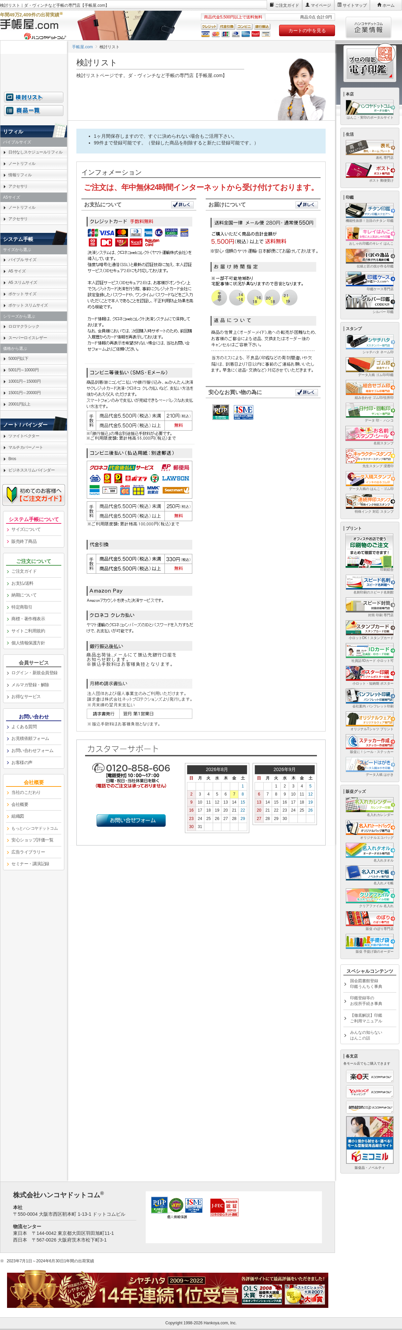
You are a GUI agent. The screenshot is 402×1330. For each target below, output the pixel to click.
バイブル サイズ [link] (22, 259)
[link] (33, 829)
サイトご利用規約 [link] (28, 630)
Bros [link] (12, 458)
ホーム (389, 5)
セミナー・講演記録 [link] (30, 863)
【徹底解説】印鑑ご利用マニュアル (366, 1018)
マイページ (321, 5)
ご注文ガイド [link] (24, 571)
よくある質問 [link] (24, 726)
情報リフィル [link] (19, 175)
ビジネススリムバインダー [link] (31, 470)
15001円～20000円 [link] (24, 392)
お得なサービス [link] (26, 696)
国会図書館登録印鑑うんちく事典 (366, 983)
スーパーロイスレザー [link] (27, 337)
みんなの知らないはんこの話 (366, 1035)
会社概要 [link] (19, 804)
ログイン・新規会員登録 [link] (34, 672)
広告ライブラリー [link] (28, 851)
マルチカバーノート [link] (25, 447)
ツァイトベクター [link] (23, 436)
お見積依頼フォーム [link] (30, 738)
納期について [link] (24, 594)
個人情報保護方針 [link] (28, 642)
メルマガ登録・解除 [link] (30, 684)
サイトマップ (355, 5)
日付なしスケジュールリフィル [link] (35, 152)
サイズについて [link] (26, 529)
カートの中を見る (307, 30)
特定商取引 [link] (21, 607)
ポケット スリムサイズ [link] (28, 305)
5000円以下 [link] (18, 358)
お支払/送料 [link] (22, 583)
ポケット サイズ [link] (22, 294)
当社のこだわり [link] (26, 792)
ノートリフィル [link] (22, 163)
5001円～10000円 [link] (23, 370)
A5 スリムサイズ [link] (22, 282)
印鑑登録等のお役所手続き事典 (366, 1001)
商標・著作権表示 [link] (28, 618)
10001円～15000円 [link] (24, 381)
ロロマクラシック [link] (23, 326)
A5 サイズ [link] (16, 271)
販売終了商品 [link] (24, 541)
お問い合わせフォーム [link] (32, 750)
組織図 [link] (17, 816)
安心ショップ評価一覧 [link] (32, 839)
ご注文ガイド (287, 5)
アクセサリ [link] (18, 186)
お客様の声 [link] (21, 762)
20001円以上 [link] (19, 404)
